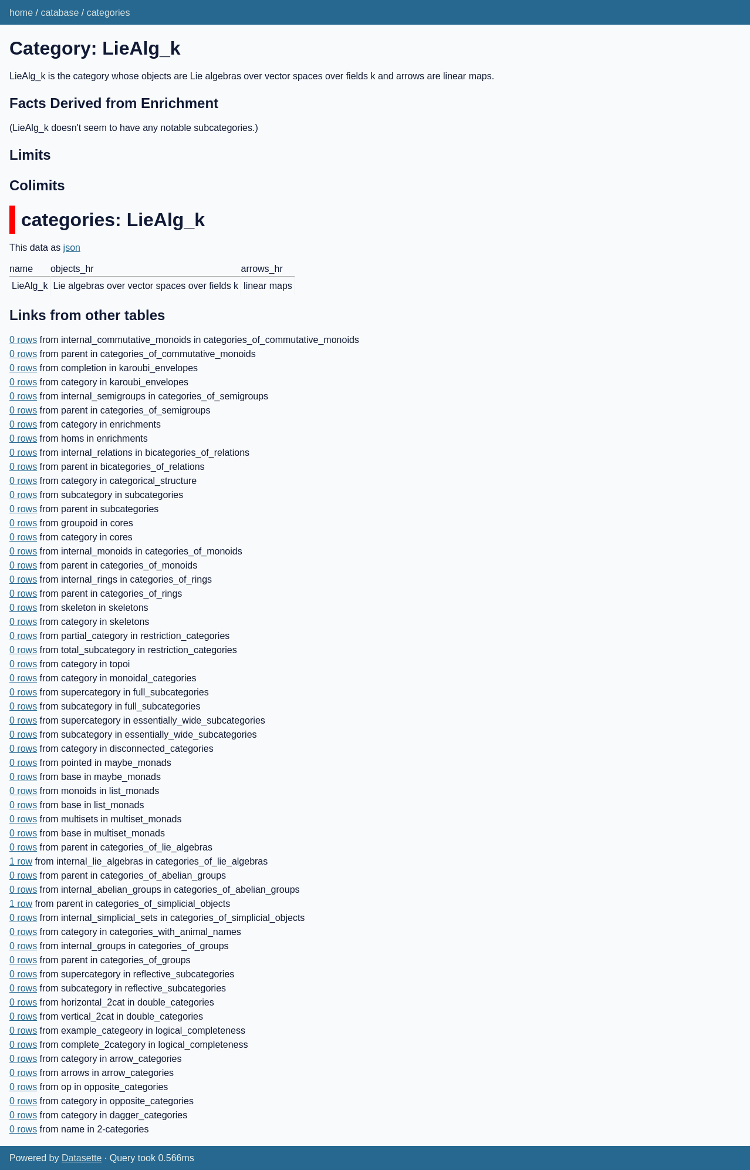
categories (108, 13)
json (71, 248)
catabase (59, 13)
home (21, 13)
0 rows (23, 340)
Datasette (82, 1158)
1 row (20, 861)
